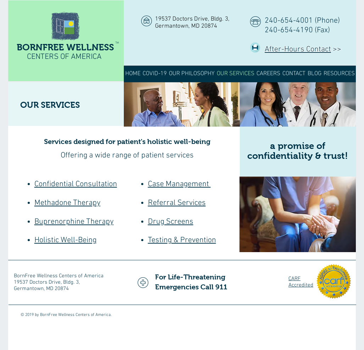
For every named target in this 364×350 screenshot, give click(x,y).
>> (336, 49)
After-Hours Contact (298, 49)
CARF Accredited (300, 282)
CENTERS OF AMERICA (64, 57)
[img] (182, 104)
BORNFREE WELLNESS (65, 47)
